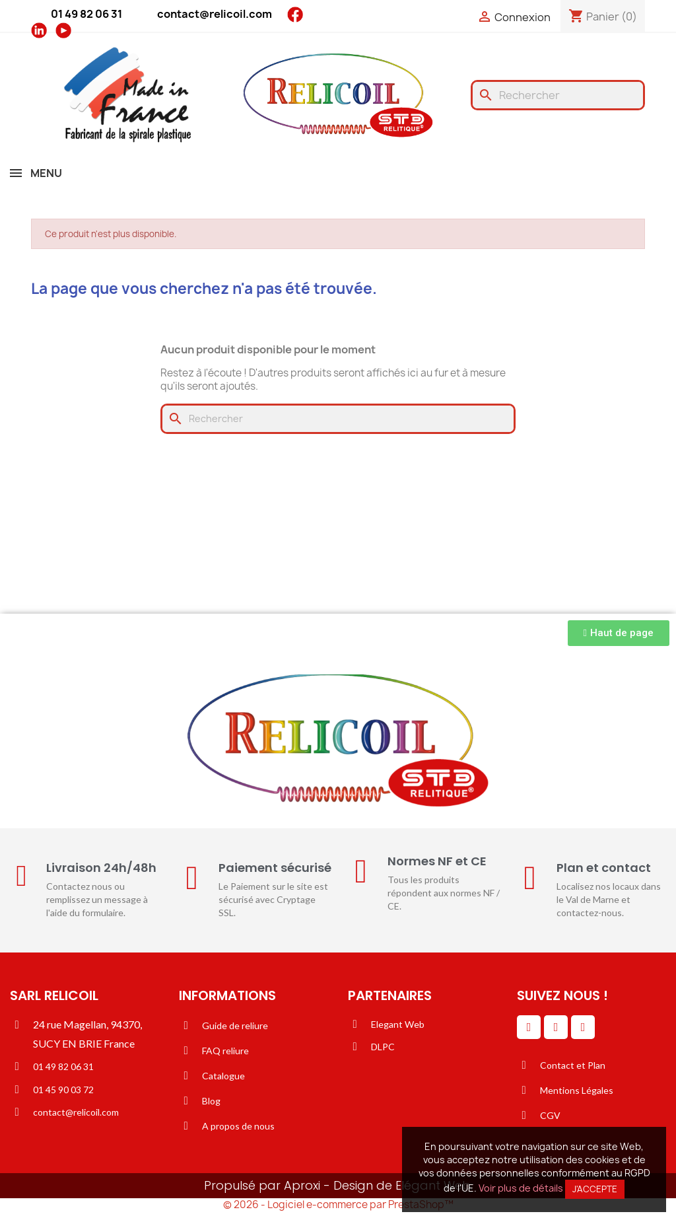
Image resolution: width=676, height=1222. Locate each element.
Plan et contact (604, 867)
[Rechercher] (558, 95)
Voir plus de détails (521, 1188)
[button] (618, 633)
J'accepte (594, 1189)
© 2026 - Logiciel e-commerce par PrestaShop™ (338, 1204)
